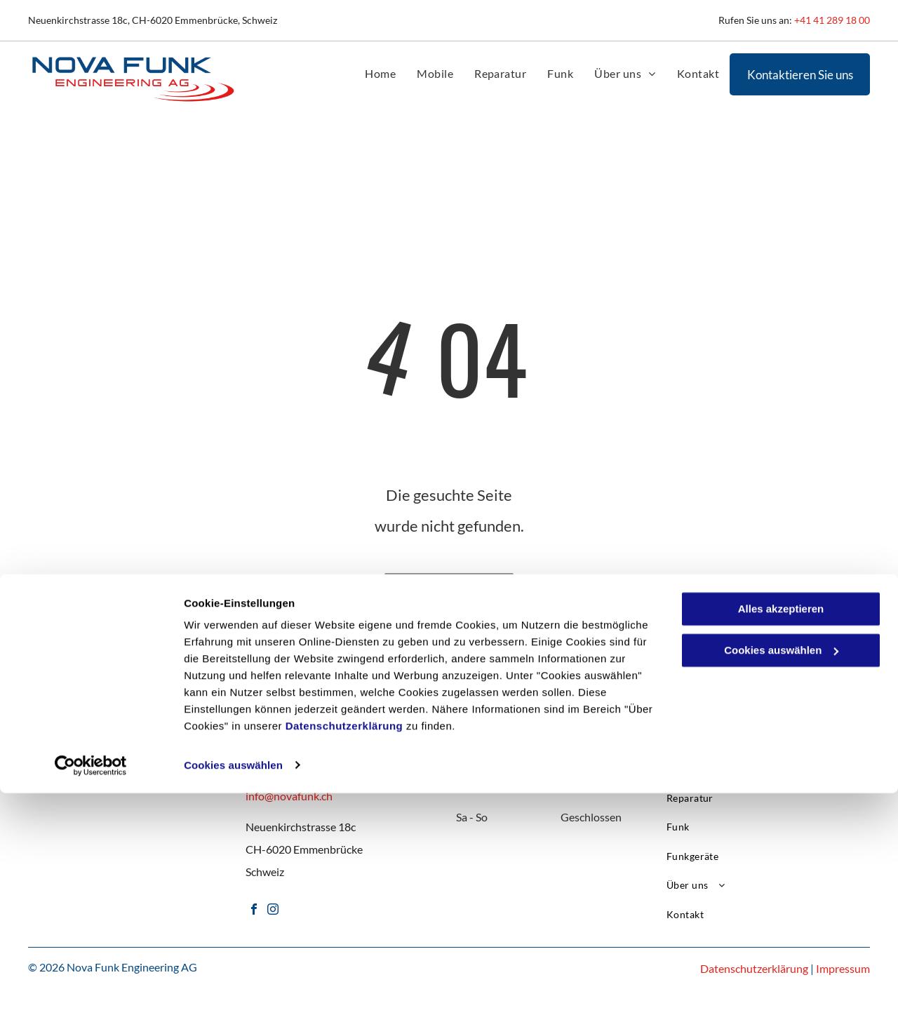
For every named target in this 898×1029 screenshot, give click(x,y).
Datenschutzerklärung (344, 963)
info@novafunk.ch (289, 795)
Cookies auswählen (233, 1001)
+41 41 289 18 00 (832, 20)
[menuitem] (380, 73)
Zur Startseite (449, 584)
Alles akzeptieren (781, 846)
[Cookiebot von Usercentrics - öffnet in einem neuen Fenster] (90, 1001)
